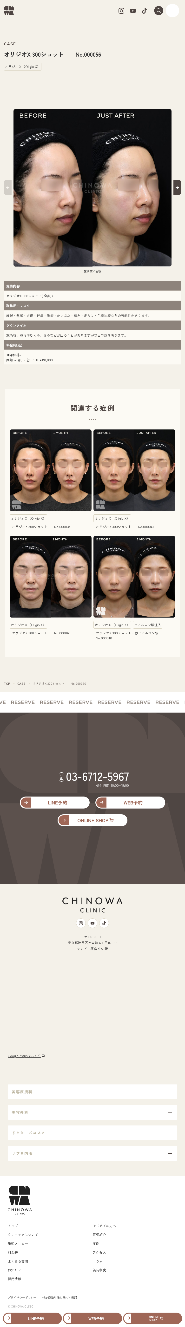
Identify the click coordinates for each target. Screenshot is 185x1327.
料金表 (13, 1252)
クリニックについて (23, 1234)
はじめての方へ (104, 1225)
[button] (8, 188)
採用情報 (14, 1278)
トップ (13, 1225)
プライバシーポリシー (22, 1297)
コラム (97, 1261)
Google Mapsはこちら (24, 1055)
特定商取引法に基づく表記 (59, 1297)
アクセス (99, 1252)
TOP (7, 683)
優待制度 (99, 1269)
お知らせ (14, 1269)
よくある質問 (18, 1261)
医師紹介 (99, 1234)
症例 (95, 1243)
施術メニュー (18, 1243)
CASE (21, 683)
